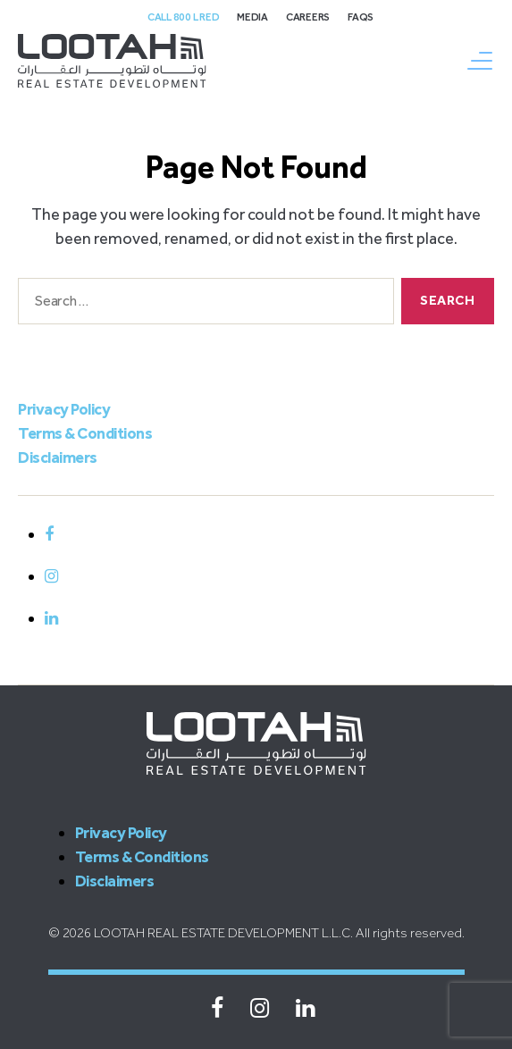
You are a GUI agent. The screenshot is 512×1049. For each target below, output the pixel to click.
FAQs (361, 17)
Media (252, 17)
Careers (308, 17)
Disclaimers (57, 457)
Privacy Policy (64, 409)
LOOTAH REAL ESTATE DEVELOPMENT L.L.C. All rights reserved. (279, 933)
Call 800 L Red (183, 17)
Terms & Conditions (85, 433)
